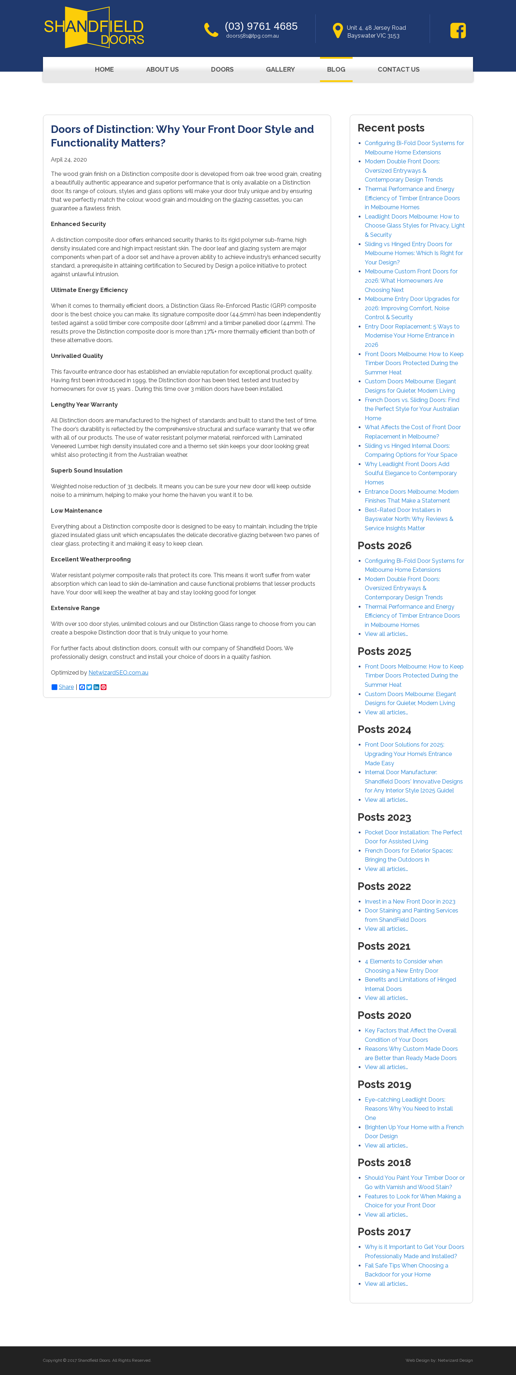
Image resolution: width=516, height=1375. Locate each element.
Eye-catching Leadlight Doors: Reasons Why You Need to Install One (409, 1108)
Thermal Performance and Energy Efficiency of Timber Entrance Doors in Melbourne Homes (412, 198)
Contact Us (399, 69)
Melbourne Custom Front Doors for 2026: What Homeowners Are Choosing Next (411, 280)
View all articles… (386, 634)
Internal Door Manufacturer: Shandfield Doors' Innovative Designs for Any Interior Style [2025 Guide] (414, 781)
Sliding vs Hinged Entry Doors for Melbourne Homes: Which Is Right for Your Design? (414, 253)
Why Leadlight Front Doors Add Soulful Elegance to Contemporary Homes (411, 473)
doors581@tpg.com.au (252, 36)
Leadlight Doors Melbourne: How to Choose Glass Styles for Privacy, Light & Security (415, 225)
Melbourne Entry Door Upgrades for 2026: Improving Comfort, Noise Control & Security (412, 308)
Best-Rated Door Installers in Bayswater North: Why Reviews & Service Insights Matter (409, 519)
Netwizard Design (455, 1360)
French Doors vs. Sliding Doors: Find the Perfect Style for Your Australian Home (412, 409)
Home (104, 69)
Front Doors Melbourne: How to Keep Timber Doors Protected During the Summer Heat (414, 363)
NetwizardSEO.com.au (118, 672)
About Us (162, 69)
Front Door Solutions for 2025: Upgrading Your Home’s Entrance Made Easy (408, 753)
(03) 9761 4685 (261, 26)
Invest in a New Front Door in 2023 (410, 901)
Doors (222, 69)
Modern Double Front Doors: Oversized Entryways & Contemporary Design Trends (404, 170)
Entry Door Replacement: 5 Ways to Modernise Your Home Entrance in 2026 (412, 335)
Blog (336, 69)
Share (63, 687)
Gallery (280, 69)
